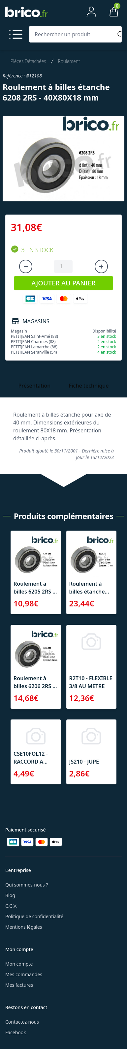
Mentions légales (23, 927)
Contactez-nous (22, 1022)
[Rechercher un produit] (72, 34)
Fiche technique (89, 385)
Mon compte (19, 964)
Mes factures (19, 985)
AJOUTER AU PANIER (63, 282)
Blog (10, 895)
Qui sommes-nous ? (26, 885)
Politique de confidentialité (34, 916)
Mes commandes (23, 974)
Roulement (69, 61)
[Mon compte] (91, 12)
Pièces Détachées (28, 61)
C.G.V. (11, 906)
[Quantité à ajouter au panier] (63, 267)
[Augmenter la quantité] (101, 267)
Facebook (15, 1032)
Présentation (34, 385)
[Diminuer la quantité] (25, 267)
